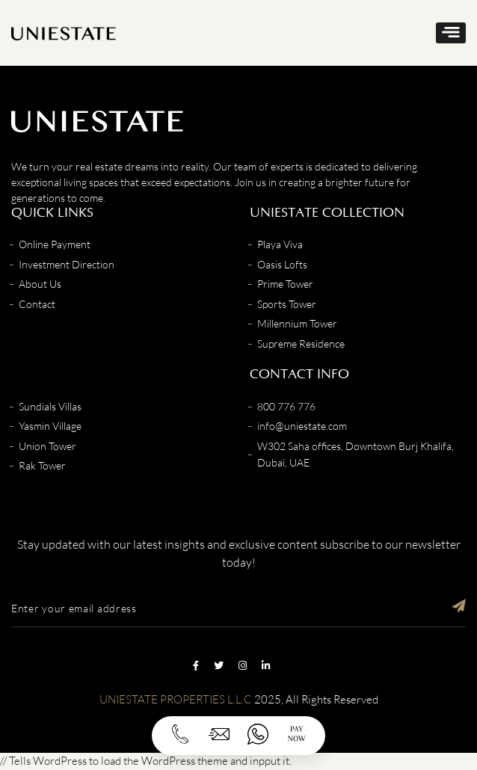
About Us (40, 283)
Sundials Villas (50, 406)
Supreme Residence (301, 343)
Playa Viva (280, 244)
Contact (37, 304)
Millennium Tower (297, 323)
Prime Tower (285, 283)
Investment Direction (66, 264)
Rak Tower (42, 465)
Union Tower (47, 446)
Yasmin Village (50, 425)
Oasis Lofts (282, 264)
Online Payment (54, 244)
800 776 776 (286, 406)
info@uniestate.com (302, 425)
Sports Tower (286, 304)
